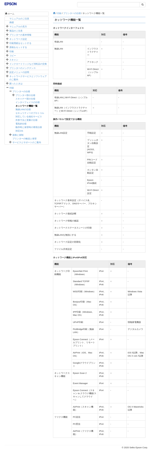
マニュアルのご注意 (19, 18)
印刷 (11, 51)
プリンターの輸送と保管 (24, 138)
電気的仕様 (21, 123)
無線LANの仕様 (23, 109)
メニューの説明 (19, 72)
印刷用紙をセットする (20, 43)
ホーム (9, 13)
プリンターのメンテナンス (22, 68)
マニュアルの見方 (18, 26)
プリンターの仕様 (21, 91)
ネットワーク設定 (18, 39)
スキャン (13, 60)
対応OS (19, 131)
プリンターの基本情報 (20, 35)
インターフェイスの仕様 (28, 102)
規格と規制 (17, 135)
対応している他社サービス (29, 116)
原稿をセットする (18, 47)
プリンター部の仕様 (25, 95)
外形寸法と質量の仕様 (27, 120)
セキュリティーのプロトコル (30, 113)
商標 (11, 22)
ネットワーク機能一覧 (27, 106)
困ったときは (16, 83)
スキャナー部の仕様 (25, 98)
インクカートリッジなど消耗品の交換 (28, 64)
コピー (12, 55)
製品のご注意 (16, 30)
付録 (11, 88)
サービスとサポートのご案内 (26, 142)
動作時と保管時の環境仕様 (29, 127)
